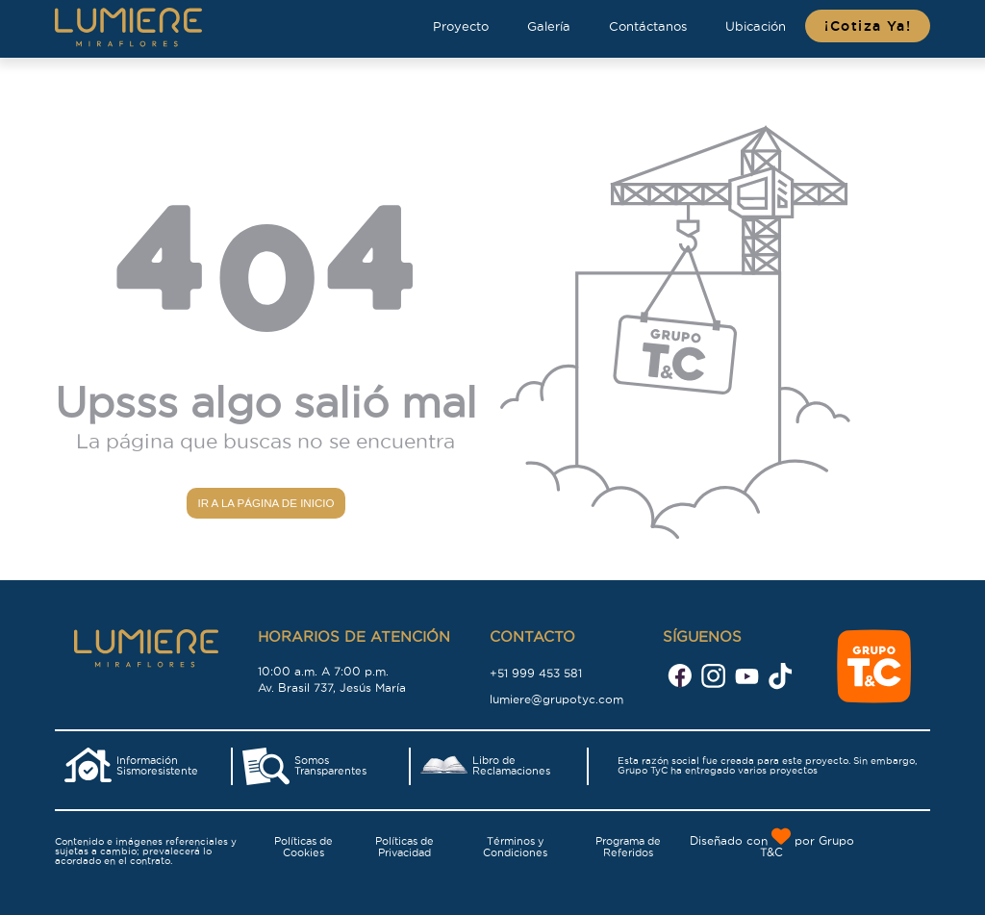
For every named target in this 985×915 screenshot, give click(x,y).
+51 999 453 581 (536, 673)
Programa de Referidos (628, 846)
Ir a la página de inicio (265, 503)
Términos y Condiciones (515, 846)
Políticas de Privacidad (404, 846)
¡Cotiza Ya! (867, 26)
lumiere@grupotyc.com (556, 699)
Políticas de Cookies (303, 846)
